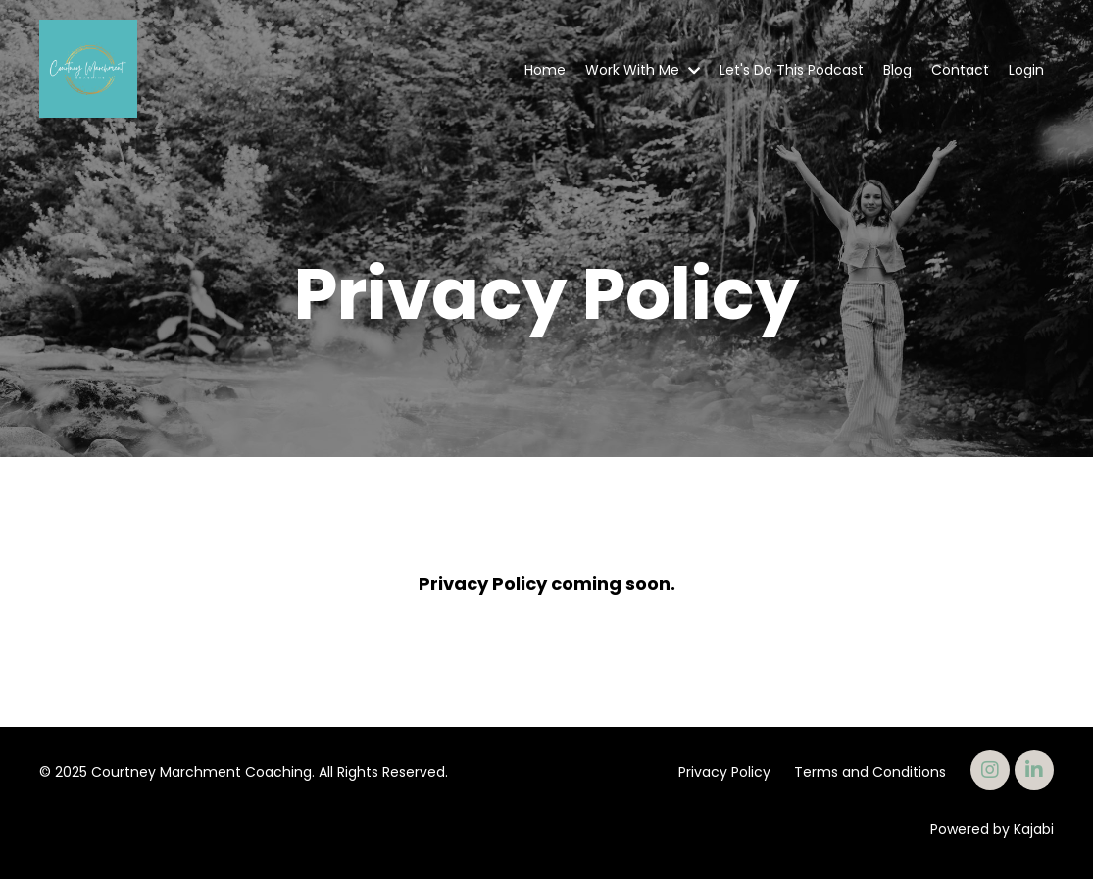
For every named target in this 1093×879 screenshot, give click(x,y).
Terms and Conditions (870, 772)
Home (545, 69)
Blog (897, 69)
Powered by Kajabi (992, 829)
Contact (960, 69)
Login (1026, 69)
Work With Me (642, 69)
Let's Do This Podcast (792, 69)
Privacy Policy (724, 772)
